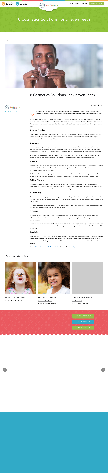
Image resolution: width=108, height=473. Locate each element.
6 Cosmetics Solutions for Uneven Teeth (46, 247)
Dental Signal (72, 247)
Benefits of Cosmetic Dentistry (15, 297)
